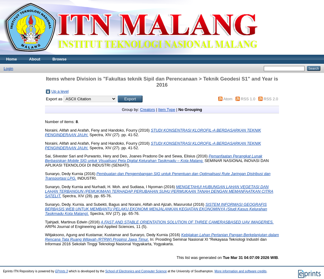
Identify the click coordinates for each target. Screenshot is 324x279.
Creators (147, 109)
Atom (228, 99)
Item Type (166, 109)
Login (8, 68)
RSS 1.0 (248, 99)
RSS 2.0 (271, 99)
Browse (60, 59)
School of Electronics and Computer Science (136, 271)
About (34, 59)
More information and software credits (241, 271)
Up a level (60, 91)
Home (11, 59)
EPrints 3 (61, 271)
